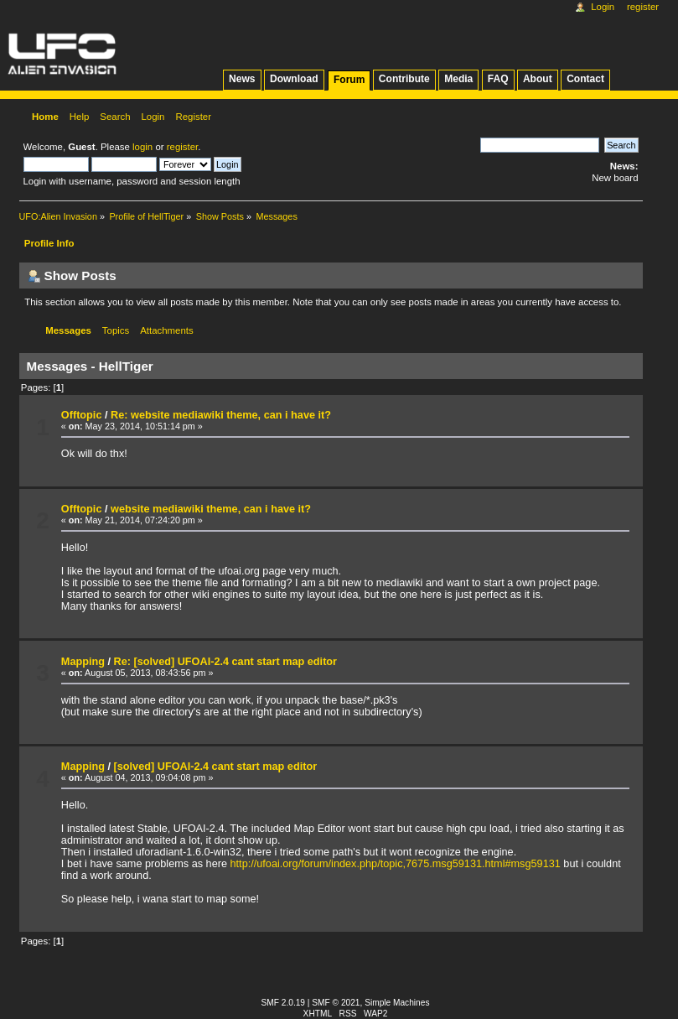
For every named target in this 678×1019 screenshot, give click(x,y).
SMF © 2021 (336, 1002)
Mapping (83, 662)
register (182, 147)
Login (602, 7)
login (142, 147)
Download (294, 79)
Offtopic (81, 415)
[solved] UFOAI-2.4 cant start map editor (216, 766)
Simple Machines (397, 1002)
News (242, 79)
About (537, 79)
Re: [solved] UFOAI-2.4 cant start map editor (226, 662)
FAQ (498, 79)
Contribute (404, 79)
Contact (585, 79)
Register (643, 7)
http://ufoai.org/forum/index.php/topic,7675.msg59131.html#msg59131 (395, 864)
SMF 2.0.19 (283, 1002)
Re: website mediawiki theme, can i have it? (221, 415)
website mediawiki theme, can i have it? (211, 509)
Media (458, 79)
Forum (349, 80)
